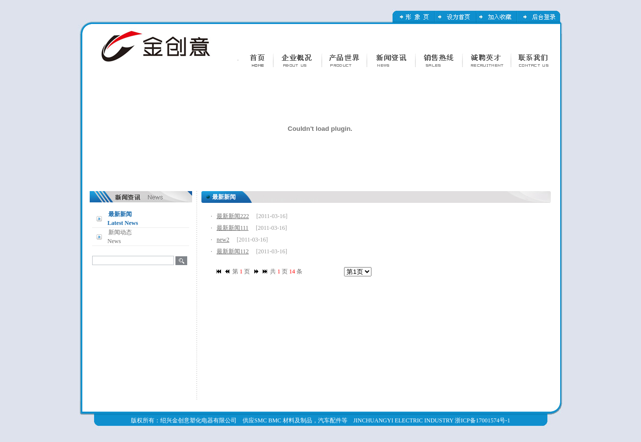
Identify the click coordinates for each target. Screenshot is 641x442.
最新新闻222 (233, 216)
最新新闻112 (233, 251)
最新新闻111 (232, 227)
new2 (223, 239)
